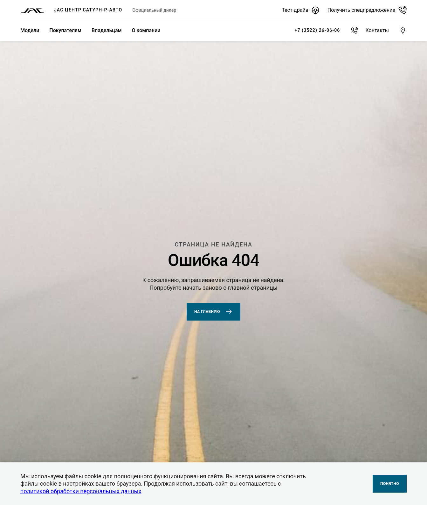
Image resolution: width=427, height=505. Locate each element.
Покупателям (65, 30)
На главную (213, 311)
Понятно (389, 483)
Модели (29, 30)
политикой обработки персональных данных (80, 491)
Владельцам (107, 30)
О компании (146, 30)
